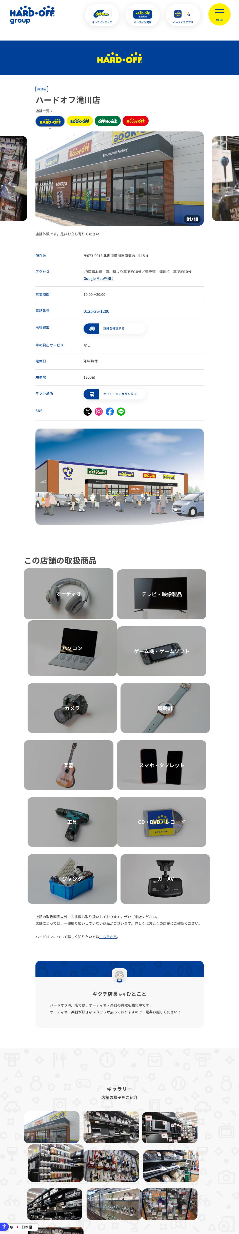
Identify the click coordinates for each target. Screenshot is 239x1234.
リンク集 (192, 1153)
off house (113, 121)
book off (81, 121)
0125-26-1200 (96, 311)
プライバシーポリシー (51, 1153)
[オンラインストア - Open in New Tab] (102, 15)
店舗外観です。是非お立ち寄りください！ (69, 234)
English (111, 1205)
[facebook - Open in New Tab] (110, 410)
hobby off (144, 121)
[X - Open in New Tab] (88, 410)
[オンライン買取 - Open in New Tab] (142, 15)
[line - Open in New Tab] (121, 410)
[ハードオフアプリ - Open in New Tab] (183, 15)
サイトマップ (14, 1153)
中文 (144, 1205)
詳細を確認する (114, 327)
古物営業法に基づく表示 (99, 1153)
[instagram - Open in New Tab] (99, 410)
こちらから (108, 758)
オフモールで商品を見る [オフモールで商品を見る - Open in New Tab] (120, 392)
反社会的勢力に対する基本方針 (151, 1153)
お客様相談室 (221, 1153)
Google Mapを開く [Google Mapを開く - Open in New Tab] (99, 278)
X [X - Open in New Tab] (85, 1206)
